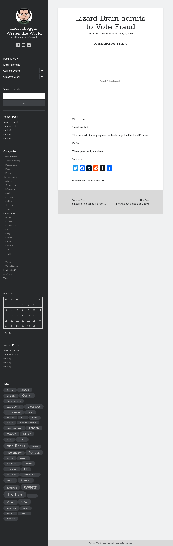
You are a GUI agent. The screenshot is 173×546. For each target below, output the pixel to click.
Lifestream (10, 189)
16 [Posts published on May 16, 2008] (28, 315)
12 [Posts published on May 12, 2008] (6, 315)
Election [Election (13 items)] (10, 417)
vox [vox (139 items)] (24, 501)
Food (7, 229)
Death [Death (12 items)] (30, 412)
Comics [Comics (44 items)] (27, 395)
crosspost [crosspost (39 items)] (34, 406)
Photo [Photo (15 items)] (35, 446)
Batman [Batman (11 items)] (10, 390)
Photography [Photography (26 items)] (14, 452)
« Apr (5, 333)
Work (7, 209)
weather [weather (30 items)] (11, 508)
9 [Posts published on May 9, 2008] (28, 310)
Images (8, 233)
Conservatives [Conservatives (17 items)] (14, 401)
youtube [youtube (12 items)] (10, 513)
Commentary (11, 185)
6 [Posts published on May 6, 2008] (11, 310)
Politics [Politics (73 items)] (34, 452)
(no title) (7, 130)
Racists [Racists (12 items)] (10, 458)
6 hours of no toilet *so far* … (89, 203)
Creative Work (11, 76)
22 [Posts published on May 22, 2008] (23, 320)
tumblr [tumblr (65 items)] (26, 480)
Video (8, 262)
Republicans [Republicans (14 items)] (12, 463)
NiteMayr (109, 33)
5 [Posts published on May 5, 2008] (6, 310)
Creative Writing (12, 160)
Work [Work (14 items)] (25, 508)
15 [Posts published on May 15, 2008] (23, 315)
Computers (10, 225)
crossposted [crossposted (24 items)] (14, 412)
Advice (8, 181)
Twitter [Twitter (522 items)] (15, 494)
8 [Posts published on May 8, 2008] (22, 310)
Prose (8, 173)
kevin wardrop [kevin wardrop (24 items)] (14, 428)
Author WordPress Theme (101, 543)
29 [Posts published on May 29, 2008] (23, 325)
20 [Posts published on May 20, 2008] (12, 320)
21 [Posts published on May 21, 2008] (17, 320)
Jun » (11, 333)
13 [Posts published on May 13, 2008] (12, 315)
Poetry (8, 169)
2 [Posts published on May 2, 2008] (28, 305)
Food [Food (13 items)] (23, 417)
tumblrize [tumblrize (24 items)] (12, 487)
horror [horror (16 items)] (10, 422)
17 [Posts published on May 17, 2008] (34, 315)
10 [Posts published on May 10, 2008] (34, 310)
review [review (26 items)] (28, 463)
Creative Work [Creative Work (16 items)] (13, 407)
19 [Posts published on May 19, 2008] (6, 320)
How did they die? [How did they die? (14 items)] (28, 422)
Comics (8, 221)
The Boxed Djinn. (11, 126)
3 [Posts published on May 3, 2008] (34, 305)
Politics (8, 201)
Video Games (11, 266)
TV (6, 258)
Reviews (9, 245)
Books (8, 217)
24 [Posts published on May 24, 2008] (34, 320)
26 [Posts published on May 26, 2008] (6, 325)
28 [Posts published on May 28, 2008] (17, 325)
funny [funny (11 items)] (34, 417)
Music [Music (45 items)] (27, 434)
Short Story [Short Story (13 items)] (11, 474)
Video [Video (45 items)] (10, 502)
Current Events (11, 70)
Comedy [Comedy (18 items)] (11, 395)
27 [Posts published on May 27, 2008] (12, 325)
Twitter (6, 278)
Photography (11, 165)
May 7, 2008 (126, 33)
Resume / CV (10, 58)
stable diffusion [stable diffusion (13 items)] (30, 474)
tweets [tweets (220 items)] (30, 486)
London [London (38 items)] (34, 428)
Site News (9, 205)
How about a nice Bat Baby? (132, 203)
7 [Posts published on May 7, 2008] (17, 310)
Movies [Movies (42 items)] (11, 434)
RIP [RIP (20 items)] (26, 469)
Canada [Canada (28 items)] (24, 389)
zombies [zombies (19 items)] (11, 518)
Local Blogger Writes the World (24, 31)
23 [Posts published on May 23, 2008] (28, 320)
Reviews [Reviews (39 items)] (12, 469)
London (8, 193)
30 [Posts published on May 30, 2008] (28, 325)
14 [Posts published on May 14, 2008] (17, 315)
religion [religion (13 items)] (23, 458)
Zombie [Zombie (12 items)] (24, 513)
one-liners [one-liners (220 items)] (16, 445)
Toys (7, 249)
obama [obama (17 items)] (22, 439)
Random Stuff (9, 270)
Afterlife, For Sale (11, 122)
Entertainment (11, 64)
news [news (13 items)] (9, 439)
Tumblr (8, 254)
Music (8, 241)
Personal (9, 197)
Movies (8, 237)
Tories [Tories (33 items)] (10, 480)
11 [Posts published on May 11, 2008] (40, 310)
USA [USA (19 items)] (32, 495)
